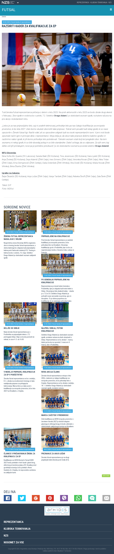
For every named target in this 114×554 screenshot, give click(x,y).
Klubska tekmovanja (98, 2)
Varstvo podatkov (100, 549)
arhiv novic (106, 476)
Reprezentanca (83, 2)
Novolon (68, 551)
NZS (110, 2)
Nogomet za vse (14, 542)
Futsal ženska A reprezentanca (21, 22)
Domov (4, 17)
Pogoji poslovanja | (89, 549)
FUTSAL (8, 10)
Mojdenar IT (61, 551)
